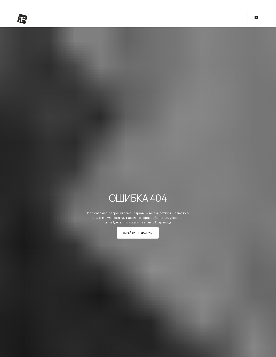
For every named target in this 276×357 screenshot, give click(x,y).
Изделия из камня (101, 19)
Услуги (75, 19)
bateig (127, 19)
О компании (193, 19)
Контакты (217, 19)
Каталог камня (50, 19)
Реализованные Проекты (158, 19)
